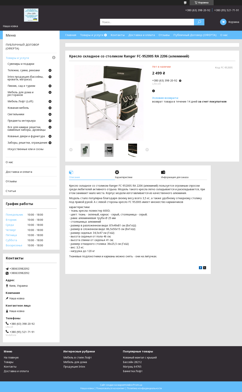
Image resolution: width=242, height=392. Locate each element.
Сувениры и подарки (21, 64)
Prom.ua (137, 385)
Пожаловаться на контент (110, 388)
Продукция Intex (74, 366)
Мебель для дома (75, 362)
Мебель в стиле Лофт (77, 357)
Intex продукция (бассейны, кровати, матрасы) (25, 78)
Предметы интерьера (22, 120)
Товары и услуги (91, 35)
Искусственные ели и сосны (25, 149)
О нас (224, 35)
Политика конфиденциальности (144, 388)
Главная (70, 35)
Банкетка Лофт (133, 371)
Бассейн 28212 (132, 362)
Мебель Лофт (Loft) (20, 101)
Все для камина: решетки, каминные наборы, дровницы (27, 128)
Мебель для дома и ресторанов (20, 94)
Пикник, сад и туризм (21, 86)
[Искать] (199, 22)
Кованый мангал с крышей (140, 357)
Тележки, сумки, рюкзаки (24, 70)
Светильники (16, 114)
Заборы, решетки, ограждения (27, 142)
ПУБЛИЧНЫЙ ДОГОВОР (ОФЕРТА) (22, 46)
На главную (11, 357)
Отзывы (164, 35)
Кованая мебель (18, 108)
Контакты (118, 35)
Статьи (11, 191)
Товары (8, 362)
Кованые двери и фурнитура (26, 136)
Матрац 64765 (132, 366)
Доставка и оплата (141, 35)
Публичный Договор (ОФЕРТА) (194, 35)
